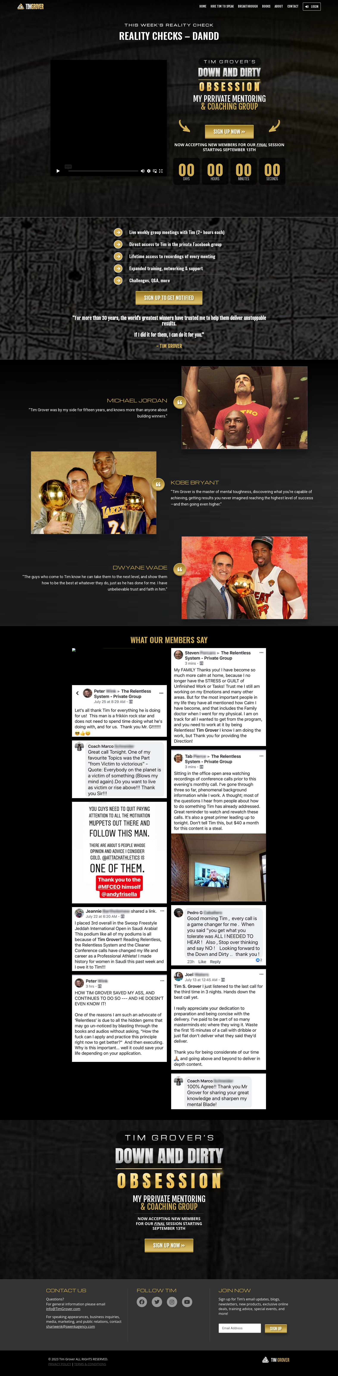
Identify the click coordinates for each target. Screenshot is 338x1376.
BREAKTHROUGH (248, 6)
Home (202, 6)
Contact (293, 6)
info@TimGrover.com (63, 1308)
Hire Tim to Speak (222, 6)
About (279, 6)
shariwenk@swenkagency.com (70, 1326)
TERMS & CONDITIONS (90, 1364)
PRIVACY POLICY (59, 1364)
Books (266, 6)
